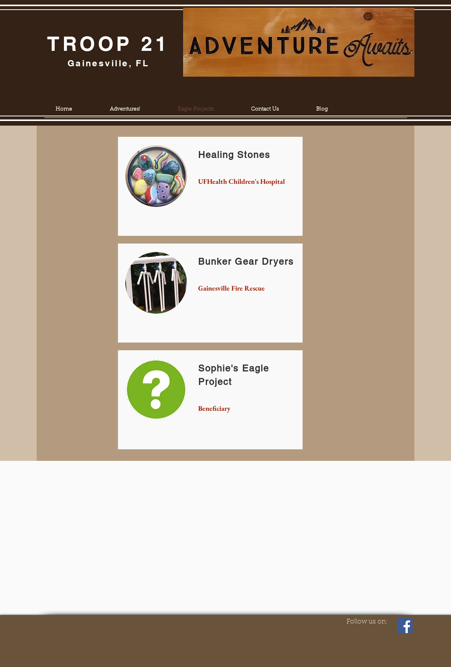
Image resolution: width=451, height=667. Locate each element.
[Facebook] (404, 625)
